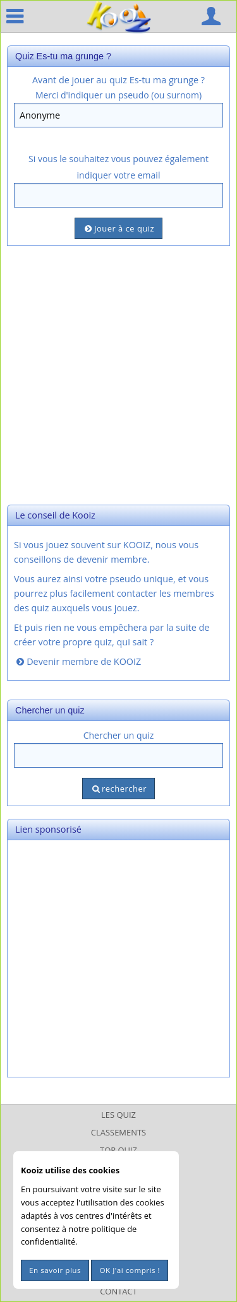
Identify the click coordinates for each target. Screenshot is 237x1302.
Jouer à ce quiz (118, 228)
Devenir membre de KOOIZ (77, 661)
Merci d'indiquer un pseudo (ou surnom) (118, 95)
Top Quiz (118, 1150)
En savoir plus (55, 1270)
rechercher (118, 788)
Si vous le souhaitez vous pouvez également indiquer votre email (118, 166)
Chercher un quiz (118, 735)
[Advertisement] (118, 373)
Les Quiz (118, 1114)
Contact (118, 1291)
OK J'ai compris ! (129, 1270)
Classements (118, 1132)
